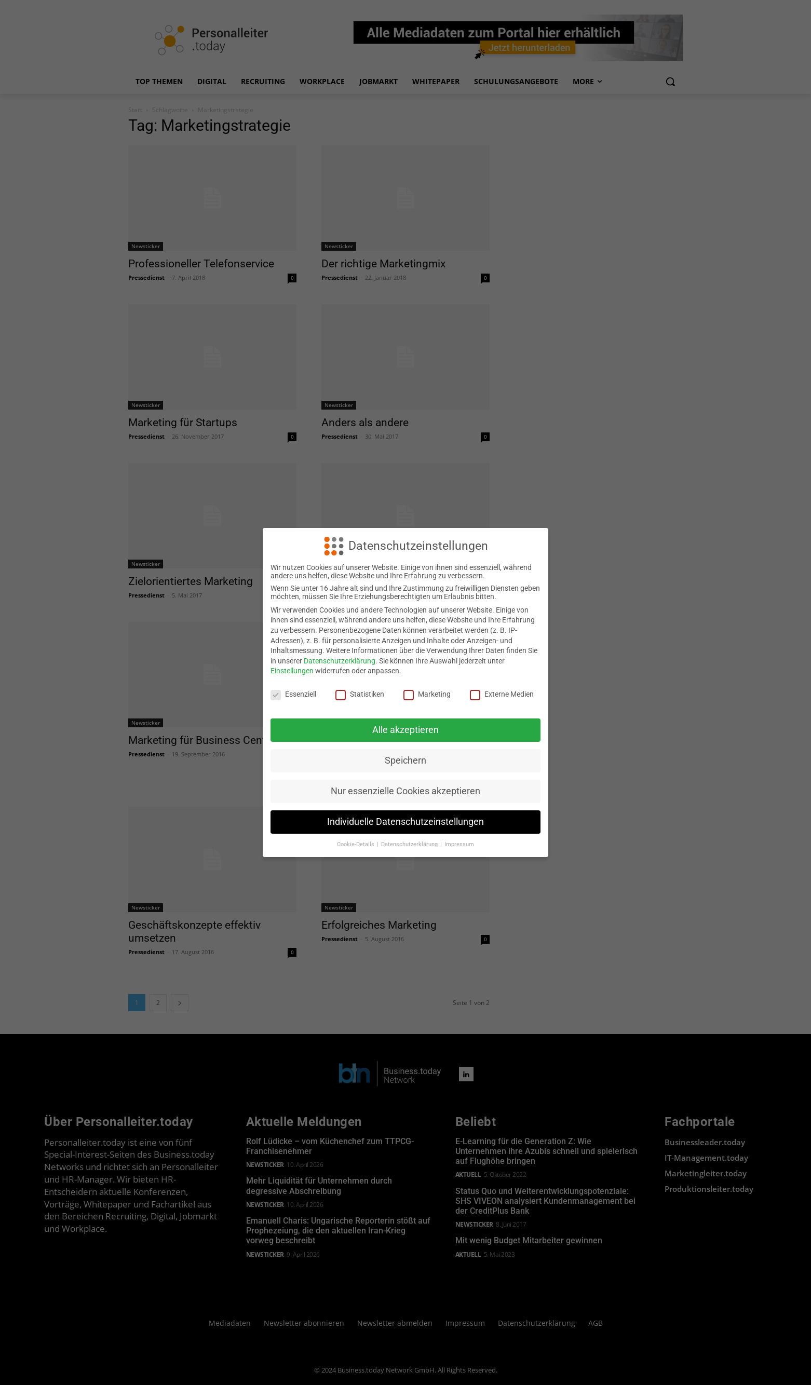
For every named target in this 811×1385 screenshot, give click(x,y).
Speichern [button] (405, 760)
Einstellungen (292, 671)
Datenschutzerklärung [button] (410, 844)
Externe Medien (502, 694)
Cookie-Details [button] (356, 844)
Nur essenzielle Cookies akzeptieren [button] (405, 791)
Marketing (427, 694)
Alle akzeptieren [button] (405, 730)
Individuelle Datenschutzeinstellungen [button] (405, 822)
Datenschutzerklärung (339, 661)
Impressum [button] (459, 844)
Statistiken (359, 694)
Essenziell (293, 694)
